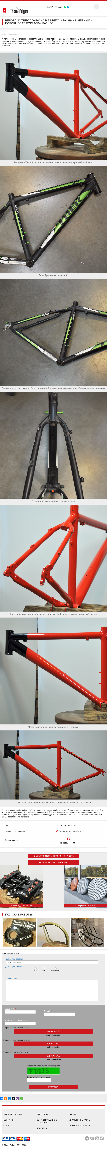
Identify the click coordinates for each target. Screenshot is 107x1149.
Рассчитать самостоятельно (53, 862)
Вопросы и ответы (80, 1125)
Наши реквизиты (12, 1114)
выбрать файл (53, 1032)
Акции (73, 1114)
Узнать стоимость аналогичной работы (53, 856)
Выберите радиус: (14, 959)
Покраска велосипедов (70, 831)
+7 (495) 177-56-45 (54, 7)
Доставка (42, 1128)
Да (44, 969)
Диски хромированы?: (15, 967)
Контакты (8, 1120)
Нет (35, 969)
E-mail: (48, 1011)
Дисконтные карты (80, 1120)
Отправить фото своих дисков (16, 1028)
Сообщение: (11, 979)
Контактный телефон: (16, 1021)
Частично (55, 969)
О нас (6, 1125)
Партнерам (42, 1114)
